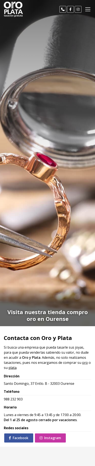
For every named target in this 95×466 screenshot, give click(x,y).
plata (12, 367)
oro (85, 362)
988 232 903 (13, 399)
